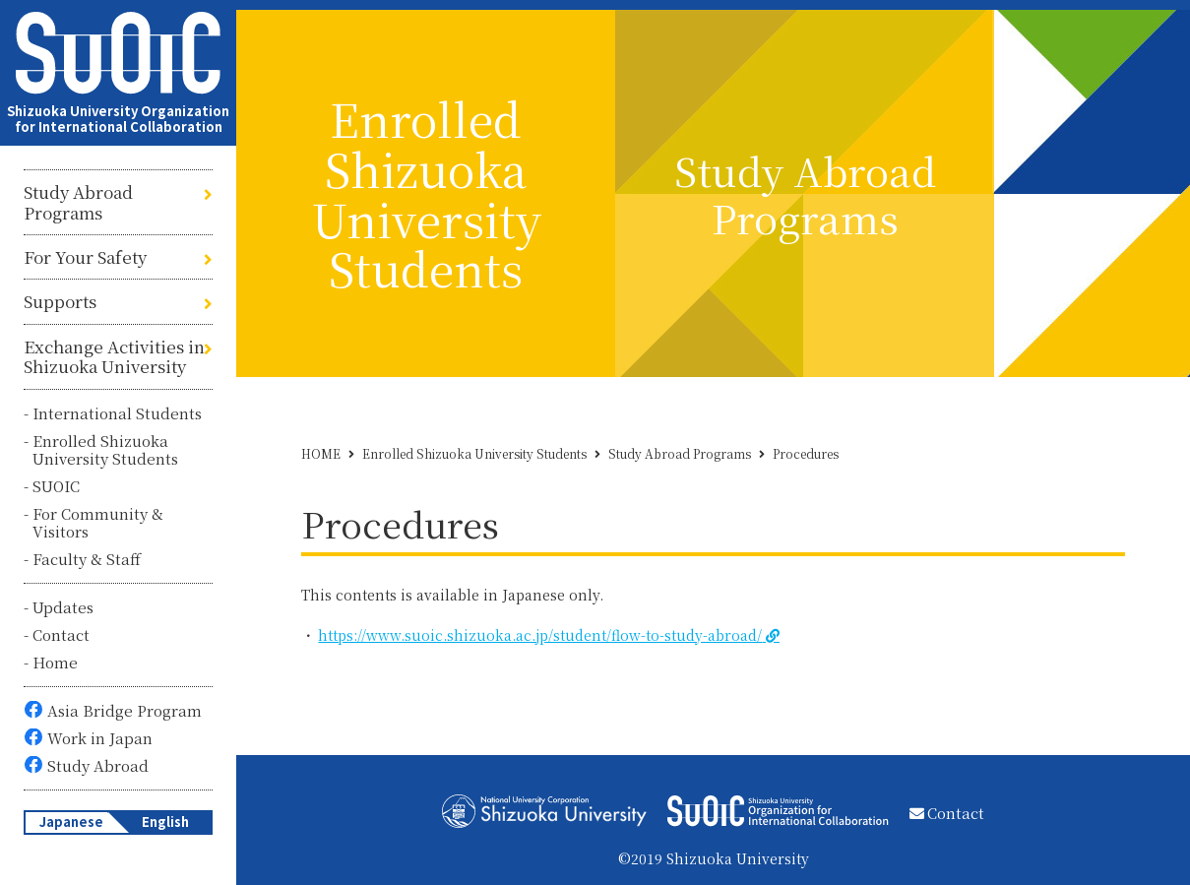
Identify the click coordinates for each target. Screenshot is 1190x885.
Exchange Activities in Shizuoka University (114, 357)
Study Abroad (98, 765)
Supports (60, 301)
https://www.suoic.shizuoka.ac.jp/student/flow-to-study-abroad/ (540, 635)
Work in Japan (100, 737)
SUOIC (56, 485)
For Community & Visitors (97, 522)
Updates (63, 607)
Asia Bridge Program (124, 710)
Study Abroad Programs (78, 202)
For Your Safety (85, 257)
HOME (321, 453)
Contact (61, 634)
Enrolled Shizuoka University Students (105, 449)
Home (55, 662)
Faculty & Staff (86, 558)
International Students (117, 413)
